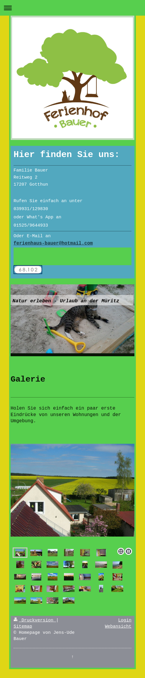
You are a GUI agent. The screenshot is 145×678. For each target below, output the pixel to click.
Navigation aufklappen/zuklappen (72, 7)
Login (124, 620)
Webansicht (118, 626)
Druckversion (35, 620)
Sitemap (23, 626)
